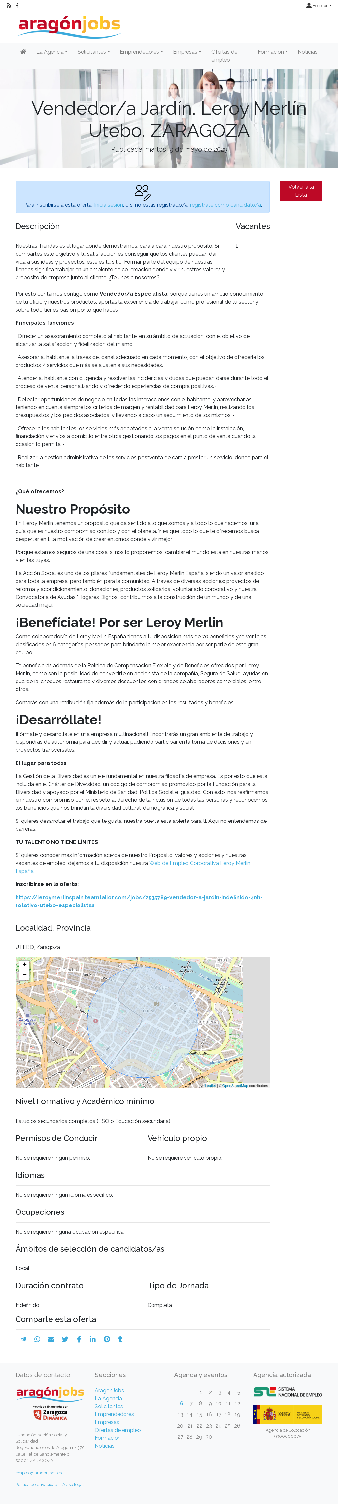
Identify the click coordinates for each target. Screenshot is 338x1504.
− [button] (24, 975)
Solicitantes (109, 1406)
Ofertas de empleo (224, 56)
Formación (108, 1438)
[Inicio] (68, 25)
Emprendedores (114, 1414)
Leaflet (210, 1086)
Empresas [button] (185, 52)
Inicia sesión (108, 205)
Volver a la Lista (301, 191)
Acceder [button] (317, 5)
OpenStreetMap (235, 1086)
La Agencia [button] (50, 52)
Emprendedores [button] (139, 52)
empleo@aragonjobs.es (39, 1472)
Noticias (308, 52)
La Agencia (108, 1398)
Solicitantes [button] (92, 52)
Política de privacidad (36, 1484)
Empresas (107, 1422)
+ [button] (24, 965)
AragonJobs (109, 1390)
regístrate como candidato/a (225, 205)
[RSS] (9, 5)
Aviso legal (73, 1484)
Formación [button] (271, 52)
